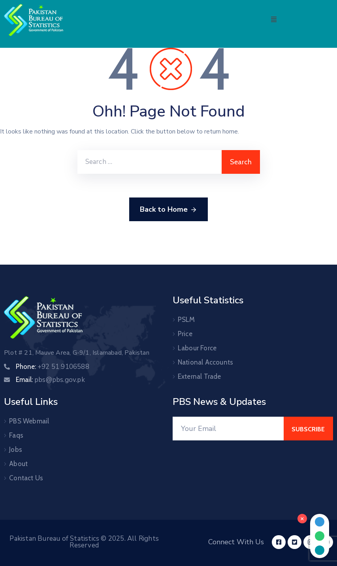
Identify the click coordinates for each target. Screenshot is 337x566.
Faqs (16, 435)
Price (185, 334)
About (18, 464)
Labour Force (197, 348)
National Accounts (205, 362)
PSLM (186, 319)
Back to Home (168, 210)
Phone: (52, 366)
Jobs (15, 449)
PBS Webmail (29, 421)
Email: (50, 380)
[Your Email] (228, 428)
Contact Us (26, 478)
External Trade (199, 376)
